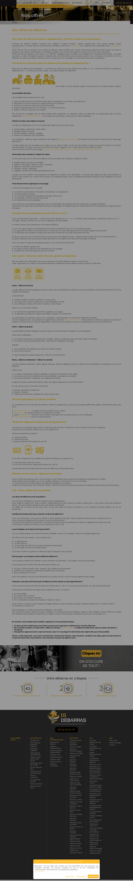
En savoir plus (39, 871)
